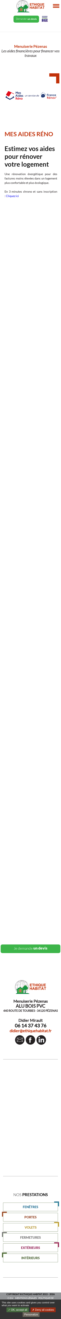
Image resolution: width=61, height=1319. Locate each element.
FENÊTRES (40, 1206)
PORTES (20, 1216)
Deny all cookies (43, 1309)
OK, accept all (17, 1309)
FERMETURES (22, 1236)
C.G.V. (10, 1298)
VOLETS (41, 1226)
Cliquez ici (12, 196)
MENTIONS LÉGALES (26, 1298)
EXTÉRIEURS (39, 1246)
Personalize (31, 1314)
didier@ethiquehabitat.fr (31, 1030)
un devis (30, 948)
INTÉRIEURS (21, 1257)
